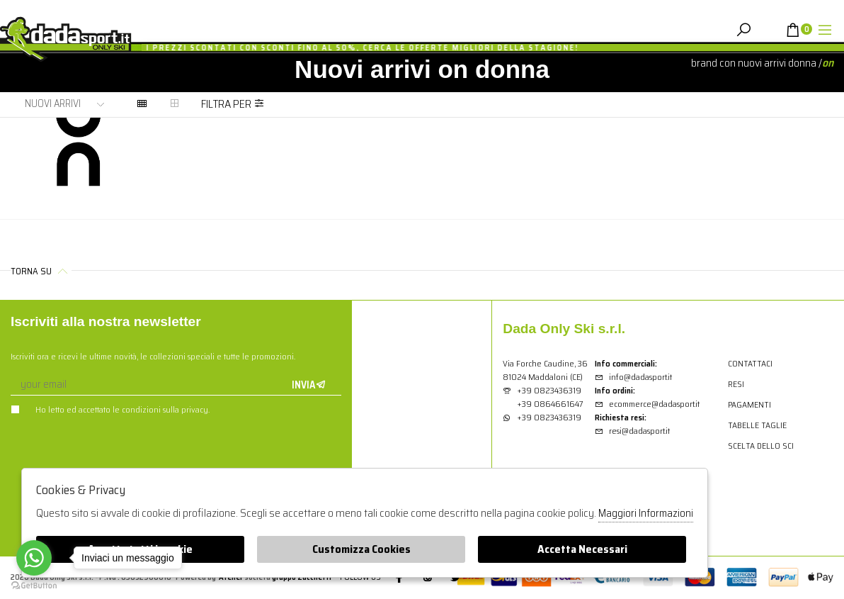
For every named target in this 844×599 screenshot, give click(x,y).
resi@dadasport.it (632, 430)
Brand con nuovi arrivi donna (753, 63)
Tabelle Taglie (757, 425)
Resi (736, 384)
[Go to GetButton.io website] (34, 585)
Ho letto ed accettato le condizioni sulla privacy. (110, 409)
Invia (309, 385)
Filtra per (233, 104)
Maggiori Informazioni (645, 513)
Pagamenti (749, 404)
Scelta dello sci (761, 445)
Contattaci (750, 363)
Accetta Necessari (582, 549)
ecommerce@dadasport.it (647, 403)
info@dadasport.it (633, 377)
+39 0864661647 (550, 403)
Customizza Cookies (361, 549)
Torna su (41, 271)
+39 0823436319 (549, 390)
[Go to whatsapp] (34, 558)
